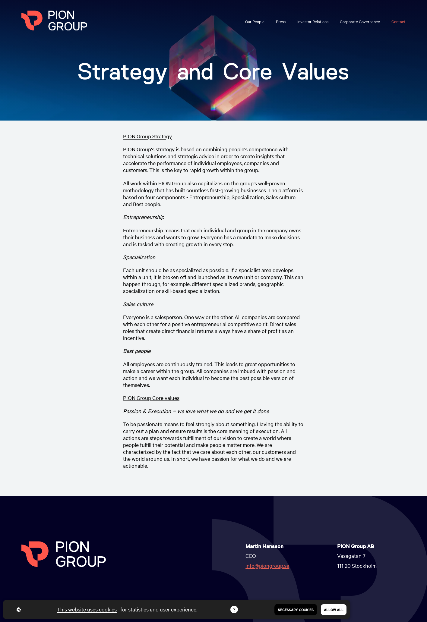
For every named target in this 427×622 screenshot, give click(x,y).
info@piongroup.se (267, 565)
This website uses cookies (87, 609)
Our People (254, 21)
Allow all (333, 609)
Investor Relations (312, 21)
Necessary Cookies (296, 609)
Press (281, 21)
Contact (398, 21)
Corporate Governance (360, 21)
